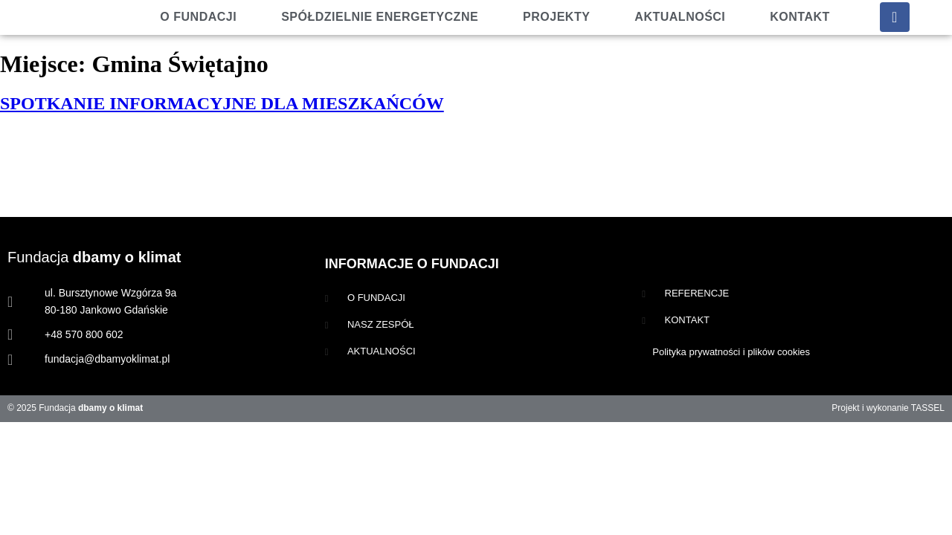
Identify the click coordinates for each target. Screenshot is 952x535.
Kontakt (800, 16)
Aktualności (679, 16)
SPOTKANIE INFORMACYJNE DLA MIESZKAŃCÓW (222, 103)
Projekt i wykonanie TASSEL (888, 408)
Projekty (556, 16)
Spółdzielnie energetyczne (379, 16)
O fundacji (198, 16)
